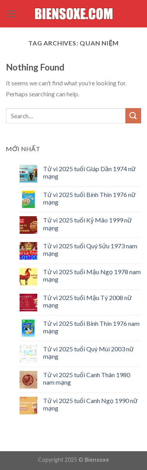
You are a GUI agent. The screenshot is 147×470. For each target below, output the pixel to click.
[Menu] (11, 13)
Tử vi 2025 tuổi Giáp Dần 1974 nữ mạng (89, 172)
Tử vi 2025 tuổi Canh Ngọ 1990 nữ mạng (90, 404)
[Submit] (133, 115)
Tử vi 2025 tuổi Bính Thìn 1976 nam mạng (91, 327)
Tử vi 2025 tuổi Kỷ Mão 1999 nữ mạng (87, 223)
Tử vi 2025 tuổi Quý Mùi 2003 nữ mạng (88, 352)
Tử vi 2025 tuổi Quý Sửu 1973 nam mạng (90, 249)
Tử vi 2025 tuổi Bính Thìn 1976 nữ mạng (89, 198)
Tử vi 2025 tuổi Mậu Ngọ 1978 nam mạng (92, 275)
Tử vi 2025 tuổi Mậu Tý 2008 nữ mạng (87, 301)
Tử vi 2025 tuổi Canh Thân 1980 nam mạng (86, 378)
